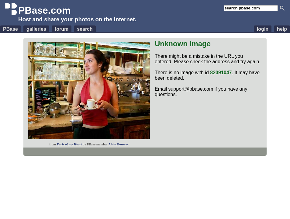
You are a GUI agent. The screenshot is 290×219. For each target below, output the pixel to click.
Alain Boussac (118, 144)
